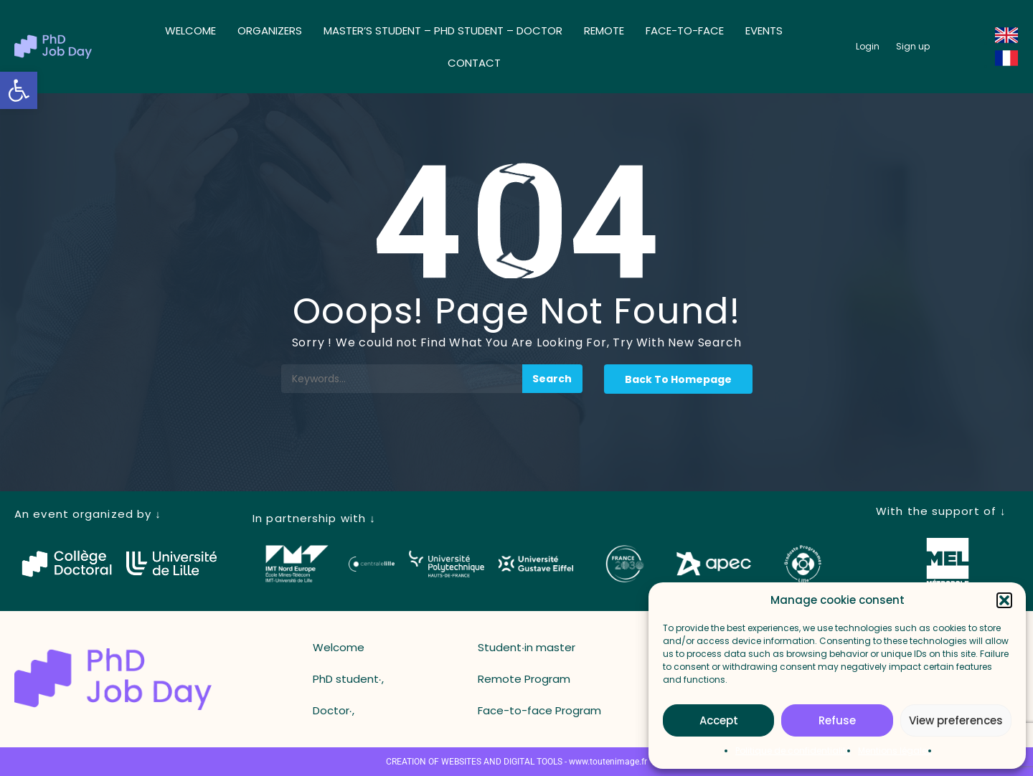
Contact (474, 62)
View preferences (956, 720)
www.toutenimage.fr (608, 762)
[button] (18, 90)
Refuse (837, 720)
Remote (604, 30)
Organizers (269, 30)
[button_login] (867, 46)
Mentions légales (895, 750)
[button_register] (913, 46)
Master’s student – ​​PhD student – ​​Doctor (443, 30)
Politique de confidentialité (793, 750)
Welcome (190, 30)
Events (764, 30)
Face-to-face (685, 30)
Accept (718, 720)
